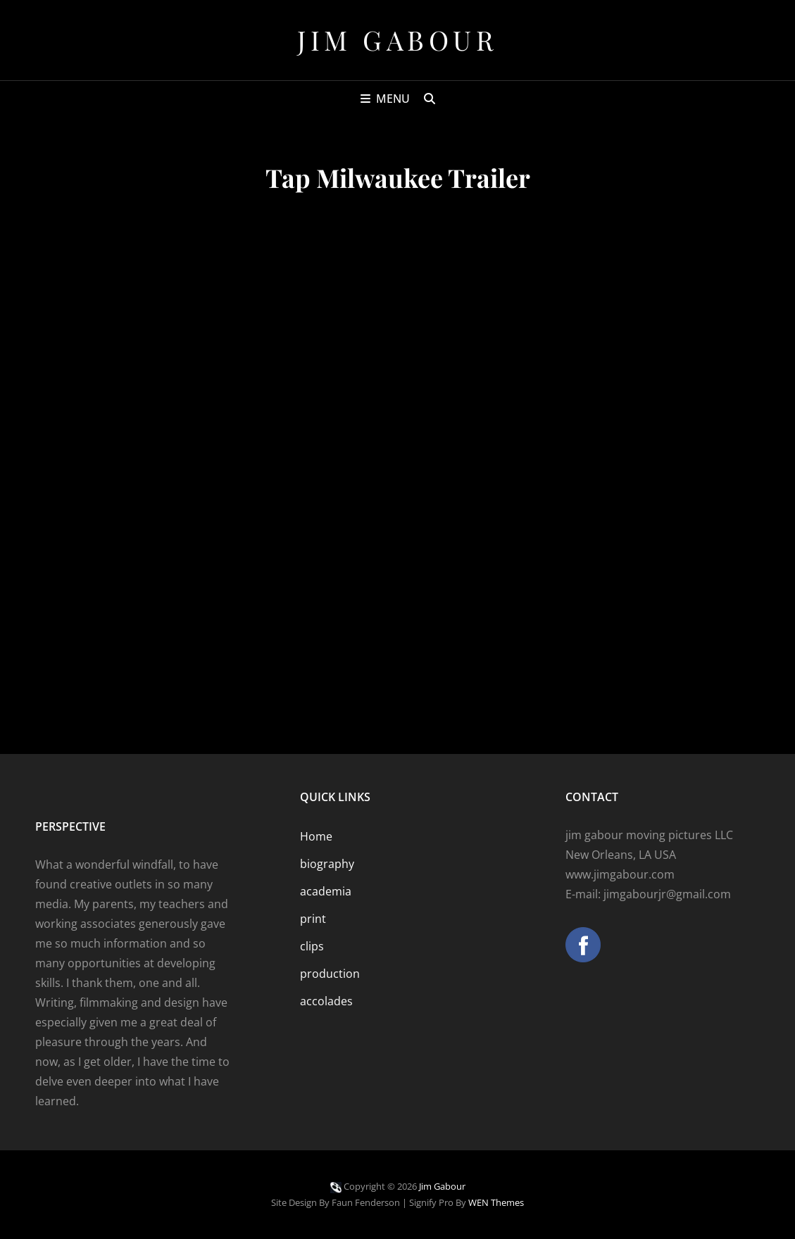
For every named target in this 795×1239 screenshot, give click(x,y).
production (330, 973)
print (313, 918)
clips (312, 946)
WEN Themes (496, 1202)
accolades (326, 1001)
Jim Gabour (397, 40)
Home (316, 836)
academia (325, 891)
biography (327, 864)
